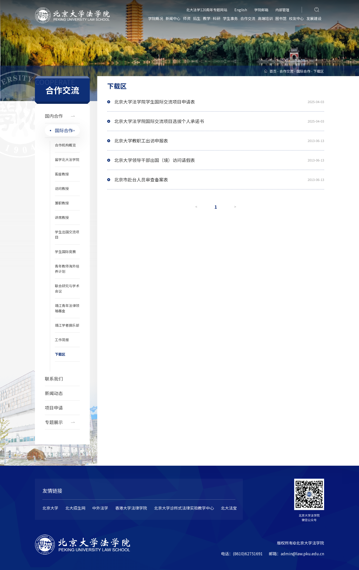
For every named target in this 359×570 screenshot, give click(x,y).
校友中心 (296, 18)
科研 (216, 18)
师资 (186, 18)
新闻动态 (54, 393)
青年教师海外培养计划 (67, 269)
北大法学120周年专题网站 (206, 9)
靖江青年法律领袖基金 (67, 308)
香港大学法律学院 (131, 508)
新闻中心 (173, 18)
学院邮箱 (261, 9)
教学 (206, 18)
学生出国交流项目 (67, 234)
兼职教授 (62, 202)
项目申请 (54, 407)
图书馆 (280, 18)
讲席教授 (62, 217)
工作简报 (62, 339)
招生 (196, 18)
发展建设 (313, 18)
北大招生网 (75, 508)
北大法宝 (229, 508)
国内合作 (54, 116)
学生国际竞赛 (65, 251)
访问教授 (62, 188)
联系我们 (54, 378)
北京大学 (50, 508)
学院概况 (155, 18)
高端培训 (265, 18)
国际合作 (64, 130)
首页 (272, 71)
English (240, 9)
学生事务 (230, 18)
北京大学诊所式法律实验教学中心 (184, 508)
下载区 (60, 354)
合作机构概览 (65, 144)
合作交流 (247, 18)
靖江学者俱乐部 (67, 325)
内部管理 (282, 9)
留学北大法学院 (67, 159)
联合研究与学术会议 (67, 288)
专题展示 (54, 422)
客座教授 (62, 173)
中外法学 (100, 508)
